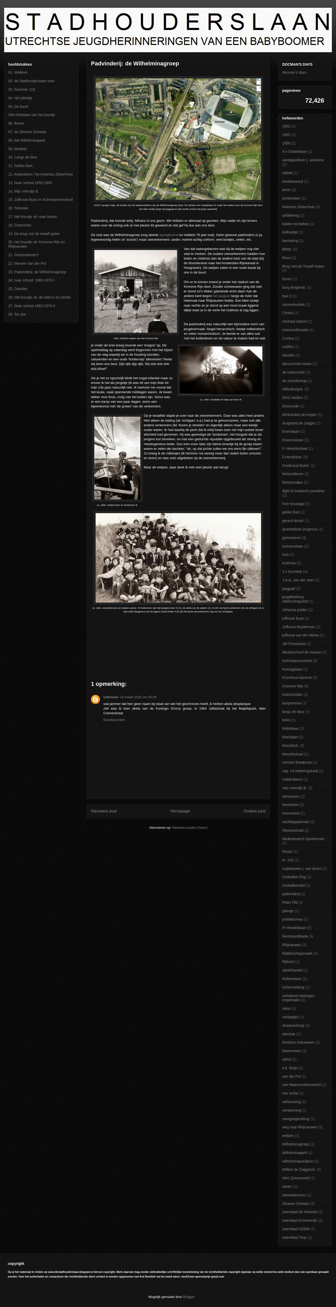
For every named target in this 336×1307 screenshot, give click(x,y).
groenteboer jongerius (299, 529)
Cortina (288, 338)
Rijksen (288, 962)
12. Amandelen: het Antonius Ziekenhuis (40, 174)
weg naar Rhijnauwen (299, 1127)
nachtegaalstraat (295, 822)
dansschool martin (297, 364)
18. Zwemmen (19, 225)
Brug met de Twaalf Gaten (303, 266)
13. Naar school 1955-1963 (30, 183)
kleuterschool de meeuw (301, 652)
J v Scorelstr (292, 571)
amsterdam (291, 198)
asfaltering (290, 215)
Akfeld (287, 173)
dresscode (290, 406)
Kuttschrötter (292, 695)
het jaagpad (221, 296)
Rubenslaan (292, 979)
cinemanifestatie (295, 330)
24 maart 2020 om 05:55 (138, 697)
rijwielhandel (292, 970)
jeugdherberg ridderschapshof (295, 599)
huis (285, 554)
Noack (287, 851)
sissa (286, 1008)
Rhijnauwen (291, 945)
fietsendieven (293, 474)
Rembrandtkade (295, 936)
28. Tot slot (17, 314)
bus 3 (286, 296)
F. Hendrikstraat (295, 448)
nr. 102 (287, 860)
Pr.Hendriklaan (294, 928)
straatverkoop (293, 1025)
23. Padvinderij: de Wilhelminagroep (37, 272)
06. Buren (16, 123)
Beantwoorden (114, 720)
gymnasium (291, 538)
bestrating (290, 241)
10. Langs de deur (22, 157)
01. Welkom (17, 72)
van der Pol (291, 1076)
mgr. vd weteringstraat (300, 771)
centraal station (294, 321)
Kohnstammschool (297, 661)
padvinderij (291, 894)
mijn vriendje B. (294, 788)
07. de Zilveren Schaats (27, 132)
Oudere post (254, 811)
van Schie (290, 1093)
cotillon (288, 347)
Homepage (180, 811)
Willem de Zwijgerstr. (299, 1169)
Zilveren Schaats (295, 1204)
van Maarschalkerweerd (301, 1085)
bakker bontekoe (295, 224)
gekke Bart (291, 512)
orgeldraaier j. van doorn (302, 869)
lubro (286, 720)
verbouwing (291, 1102)
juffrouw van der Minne (300, 635)
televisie (288, 1034)
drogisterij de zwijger (298, 423)
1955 (286, 135)
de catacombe (293, 372)
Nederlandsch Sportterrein (303, 839)
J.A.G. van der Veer (298, 580)
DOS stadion (292, 398)
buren (287, 279)
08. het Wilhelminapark (26, 140)
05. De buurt (18, 106)
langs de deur (293, 712)
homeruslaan (292, 546)
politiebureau (292, 919)
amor (286, 190)
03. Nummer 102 (21, 89)
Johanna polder (294, 610)
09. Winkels (17, 149)
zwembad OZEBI (296, 1229)
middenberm (292, 779)
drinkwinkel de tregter (299, 415)
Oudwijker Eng (294, 877)
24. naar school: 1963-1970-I (31, 280)
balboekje (290, 232)
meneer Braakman (297, 762)
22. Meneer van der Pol (27, 263)
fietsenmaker (292, 482)
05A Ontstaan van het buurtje (31, 115)
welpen (288, 1136)
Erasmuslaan (292, 440)
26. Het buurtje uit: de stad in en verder (39, 297)
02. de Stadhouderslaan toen (31, 81)
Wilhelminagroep (295, 1144)
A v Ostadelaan (294, 151)
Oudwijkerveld (293, 885)
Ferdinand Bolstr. (296, 465)
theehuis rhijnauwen (298, 1042)
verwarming (291, 1110)
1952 (286, 126)
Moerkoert (290, 805)
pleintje (288, 911)
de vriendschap (294, 381)
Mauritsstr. (290, 745)
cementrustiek (293, 304)
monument (290, 813)
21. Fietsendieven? (23, 255)
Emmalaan (291, 431)
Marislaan (290, 737)
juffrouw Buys (293, 618)
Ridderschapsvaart (297, 953)
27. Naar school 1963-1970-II (31, 306)
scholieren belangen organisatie (298, 998)
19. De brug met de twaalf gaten (34, 234)
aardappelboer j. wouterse (303, 160)
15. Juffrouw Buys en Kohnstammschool (40, 199)
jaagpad (288, 589)
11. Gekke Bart (20, 166)
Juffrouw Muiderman (298, 627)
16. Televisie (18, 208)
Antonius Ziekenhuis (298, 207)
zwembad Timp (294, 1237)
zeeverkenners (294, 1195)
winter (287, 1186)
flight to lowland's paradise (303, 491)
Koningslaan (292, 669)
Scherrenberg (293, 987)
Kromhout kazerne (297, 677)
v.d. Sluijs (289, 1068)
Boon (286, 258)
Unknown (111, 697)
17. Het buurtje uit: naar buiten (32, 217)
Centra (287, 313)
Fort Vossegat (293, 504)
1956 (286, 143)
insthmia (289, 563)
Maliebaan (290, 728)
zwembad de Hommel (299, 1212)
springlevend (168, 235)
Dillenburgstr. (292, 389)
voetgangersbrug (295, 1119)
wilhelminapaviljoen (298, 1161)
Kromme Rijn (292, 686)
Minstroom (290, 796)
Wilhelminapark (294, 1153)
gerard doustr (293, 521)
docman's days (294, 72)
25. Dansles (17, 289)
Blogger (188, 1297)
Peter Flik (289, 902)
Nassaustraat (292, 830)
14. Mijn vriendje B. (23, 191)
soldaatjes (290, 1017)
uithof (286, 1059)
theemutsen (291, 1051)
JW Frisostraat (294, 644)
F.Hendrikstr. (292, 457)
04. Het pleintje (20, 98)
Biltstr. (287, 249)
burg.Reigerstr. (294, 287)
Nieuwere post (104, 811)
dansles (288, 355)
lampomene (291, 703)
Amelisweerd (292, 181)
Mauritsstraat (292, 754)
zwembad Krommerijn (299, 1220)
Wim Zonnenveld (295, 1178)
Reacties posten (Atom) (190, 828)
